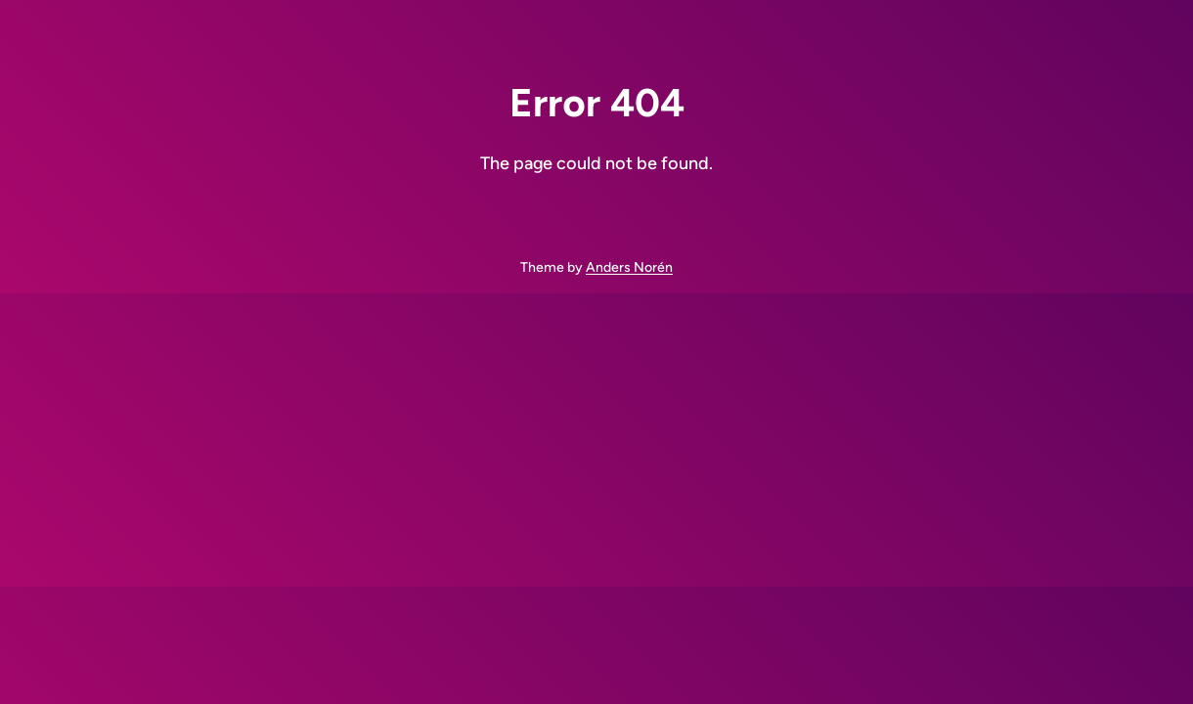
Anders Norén (629, 267)
